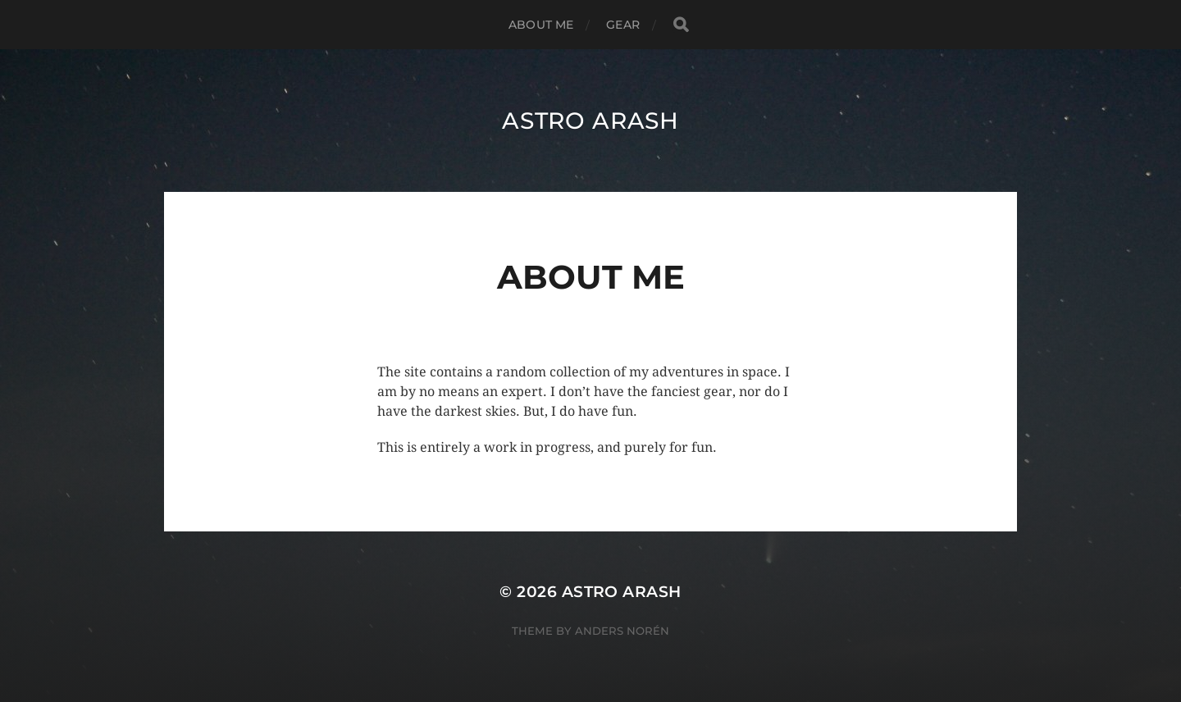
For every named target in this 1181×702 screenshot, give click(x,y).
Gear (623, 24)
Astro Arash (590, 120)
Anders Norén (622, 630)
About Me (540, 24)
